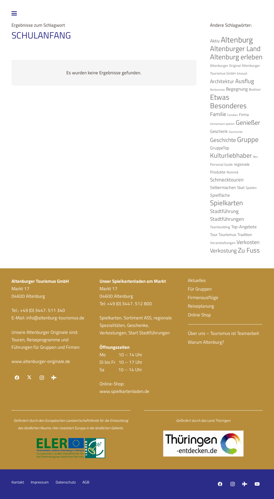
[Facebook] (17, 378)
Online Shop (199, 314)
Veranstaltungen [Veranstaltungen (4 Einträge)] (222, 242)
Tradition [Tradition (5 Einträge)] (244, 234)
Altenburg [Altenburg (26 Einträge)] (237, 39)
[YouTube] (257, 484)
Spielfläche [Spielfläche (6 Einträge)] (220, 195)
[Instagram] (41, 378)
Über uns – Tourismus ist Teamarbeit (223, 333)
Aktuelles (197, 280)
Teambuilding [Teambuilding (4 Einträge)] (220, 227)
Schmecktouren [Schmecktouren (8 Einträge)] (226, 179)
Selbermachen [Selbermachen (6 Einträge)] (223, 187)
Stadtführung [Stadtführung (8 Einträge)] (224, 211)
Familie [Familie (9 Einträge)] (218, 114)
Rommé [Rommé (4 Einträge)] (232, 172)
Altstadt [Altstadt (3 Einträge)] (242, 73)
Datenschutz (66, 482)
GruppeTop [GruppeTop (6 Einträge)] (219, 148)
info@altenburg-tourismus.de (55, 317)
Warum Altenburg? (206, 342)
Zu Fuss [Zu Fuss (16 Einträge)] (249, 250)
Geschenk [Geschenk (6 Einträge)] (219, 131)
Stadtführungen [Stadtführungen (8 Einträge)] (227, 219)
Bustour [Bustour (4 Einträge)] (255, 89)
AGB (85, 482)
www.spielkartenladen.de (124, 391)
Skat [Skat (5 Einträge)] (241, 187)
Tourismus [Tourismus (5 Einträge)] (227, 234)
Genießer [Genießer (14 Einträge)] (248, 122)
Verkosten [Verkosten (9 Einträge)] (248, 242)
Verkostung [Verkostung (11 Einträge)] (223, 250)
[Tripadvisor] (54, 378)
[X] (29, 378)
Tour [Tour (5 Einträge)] (214, 234)
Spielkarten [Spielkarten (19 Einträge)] (226, 202)
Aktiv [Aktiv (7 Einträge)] (215, 40)
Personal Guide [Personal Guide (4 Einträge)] (221, 164)
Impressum (40, 482)
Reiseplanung (201, 306)
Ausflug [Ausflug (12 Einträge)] (244, 81)
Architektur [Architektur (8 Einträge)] (222, 81)
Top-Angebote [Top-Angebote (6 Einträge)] (244, 226)
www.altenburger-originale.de (41, 361)
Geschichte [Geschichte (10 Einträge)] (223, 140)
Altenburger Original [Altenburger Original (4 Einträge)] (225, 65)
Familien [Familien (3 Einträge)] (232, 115)
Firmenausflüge (203, 297)
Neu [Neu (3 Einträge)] (255, 156)
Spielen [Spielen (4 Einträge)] (251, 187)
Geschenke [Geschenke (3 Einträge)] (236, 132)
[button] (54, 13)
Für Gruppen (200, 288)
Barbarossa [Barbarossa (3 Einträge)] (217, 89)
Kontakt (18, 482)
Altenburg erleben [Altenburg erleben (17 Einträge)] (236, 57)
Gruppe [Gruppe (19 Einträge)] (247, 139)
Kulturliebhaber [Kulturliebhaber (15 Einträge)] (231, 155)
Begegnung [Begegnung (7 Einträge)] (237, 88)
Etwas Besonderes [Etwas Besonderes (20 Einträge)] (228, 101)
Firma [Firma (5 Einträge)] (244, 114)
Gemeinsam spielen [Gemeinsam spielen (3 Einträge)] (222, 124)
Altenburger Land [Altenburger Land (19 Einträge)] (235, 48)
